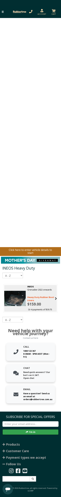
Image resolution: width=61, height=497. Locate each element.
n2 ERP (30, 491)
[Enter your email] (30, 424)
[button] (2, 12)
